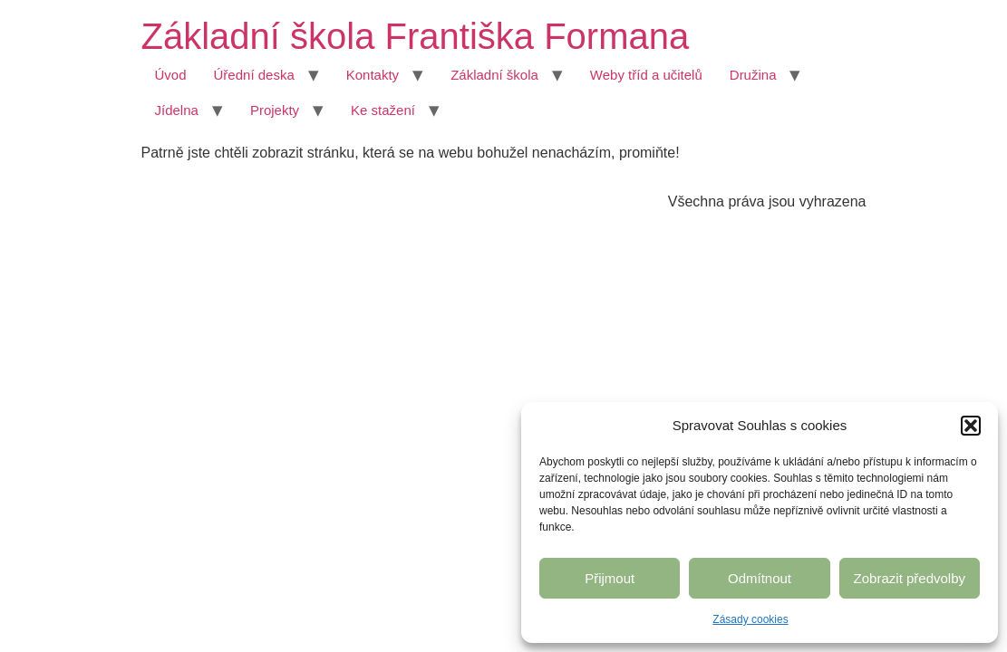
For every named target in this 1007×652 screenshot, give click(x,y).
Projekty (274, 110)
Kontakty (372, 74)
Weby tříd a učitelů (646, 74)
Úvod (171, 74)
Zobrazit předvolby (909, 578)
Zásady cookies (750, 619)
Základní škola (494, 74)
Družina (753, 74)
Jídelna (176, 110)
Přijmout (609, 578)
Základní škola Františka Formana (415, 36)
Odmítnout (759, 578)
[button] (971, 426)
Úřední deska (254, 74)
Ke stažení (383, 110)
